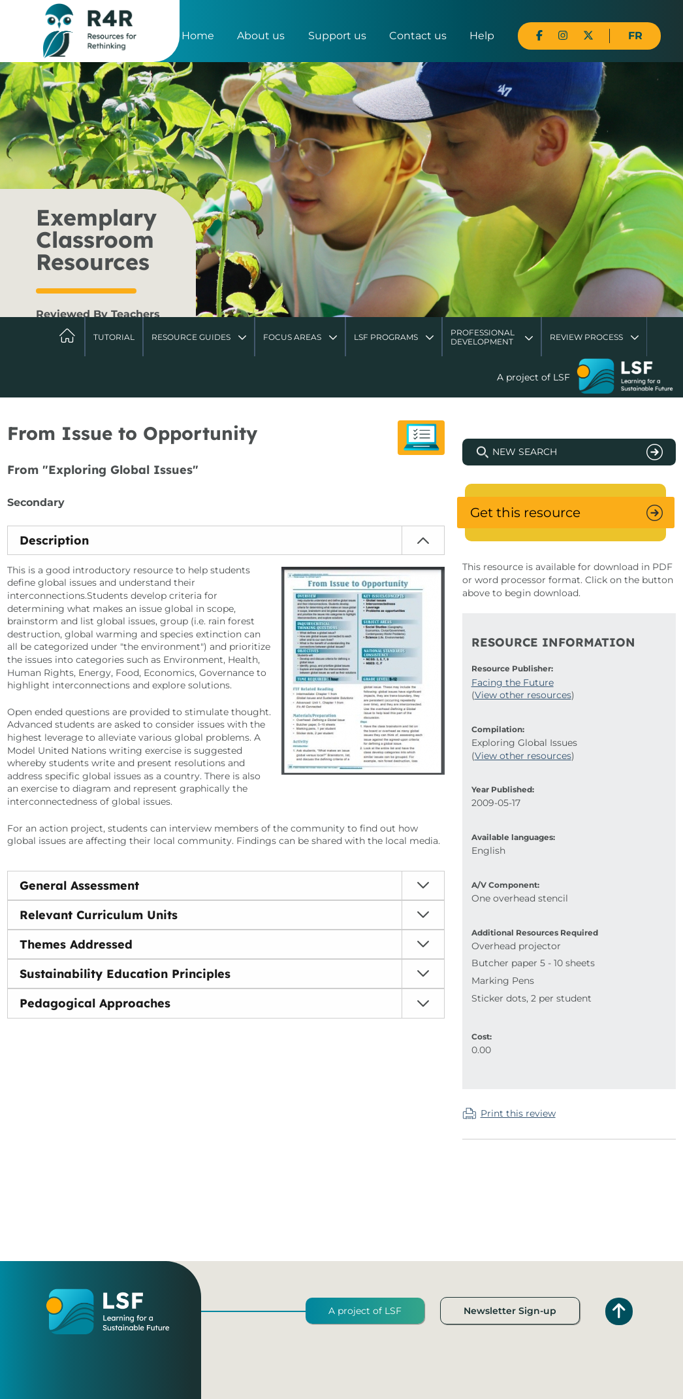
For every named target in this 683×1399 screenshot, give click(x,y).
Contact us (418, 35)
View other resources (523, 695)
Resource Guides (190, 337)
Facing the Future (512, 682)
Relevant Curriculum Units (99, 914)
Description (54, 540)
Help (481, 35)
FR (635, 35)
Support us (337, 35)
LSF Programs (386, 337)
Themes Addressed (76, 944)
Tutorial (114, 337)
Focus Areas (292, 337)
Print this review (518, 1113)
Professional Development (483, 337)
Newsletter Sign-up (510, 1311)
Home (198, 35)
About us (261, 35)
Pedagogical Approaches (95, 1003)
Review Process (586, 337)
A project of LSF (365, 1311)
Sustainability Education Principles (125, 973)
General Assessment (79, 885)
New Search (524, 452)
